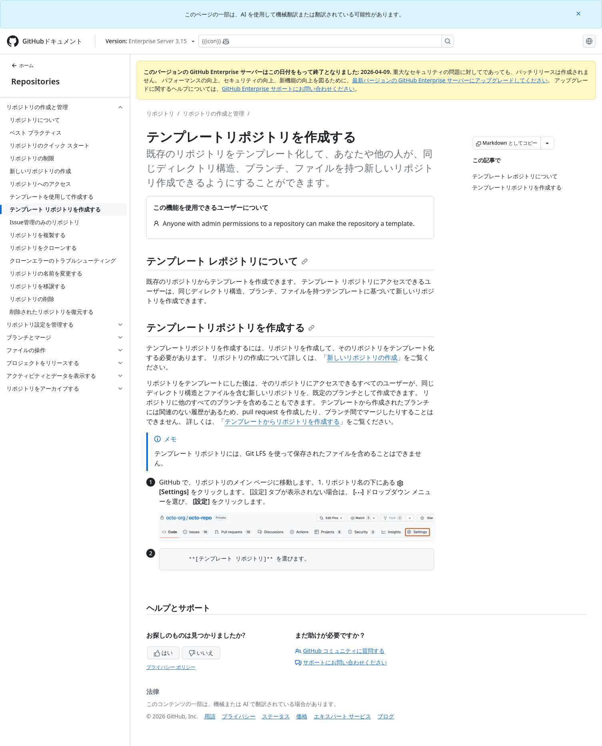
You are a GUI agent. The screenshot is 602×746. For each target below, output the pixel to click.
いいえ (201, 652)
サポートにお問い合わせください (341, 662)
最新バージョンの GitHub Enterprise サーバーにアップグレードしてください (450, 80)
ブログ (385, 716)
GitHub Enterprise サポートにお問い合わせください (288, 88)
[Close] (579, 13)
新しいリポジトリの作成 (362, 357)
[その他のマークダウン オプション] (547, 143)
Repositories (35, 81)
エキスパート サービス (342, 716)
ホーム (22, 65)
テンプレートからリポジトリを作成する (282, 421)
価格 (301, 716)
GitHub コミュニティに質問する (340, 650)
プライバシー (238, 716)
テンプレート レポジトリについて (227, 260)
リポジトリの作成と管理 (213, 113)
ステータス (276, 716)
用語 (209, 716)
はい (163, 652)
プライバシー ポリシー (170, 667)
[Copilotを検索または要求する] (326, 41)
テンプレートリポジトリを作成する (230, 327)
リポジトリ (160, 113)
